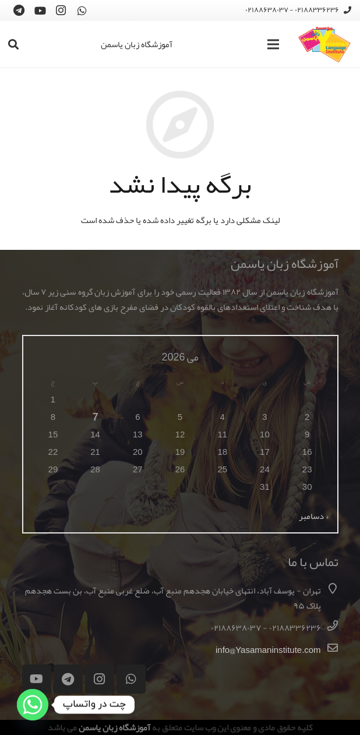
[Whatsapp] (32, 704)
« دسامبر (314, 516)
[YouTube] (40, 10)
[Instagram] (61, 10)
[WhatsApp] (82, 10)
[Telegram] (19, 10)
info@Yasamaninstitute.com (268, 650)
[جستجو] (13, 44)
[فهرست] (273, 44)
